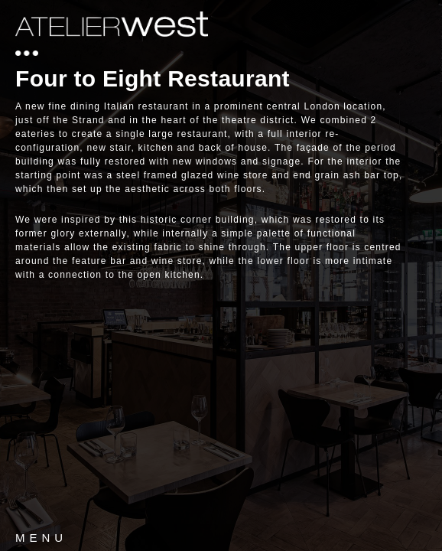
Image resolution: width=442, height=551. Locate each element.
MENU (41, 537)
